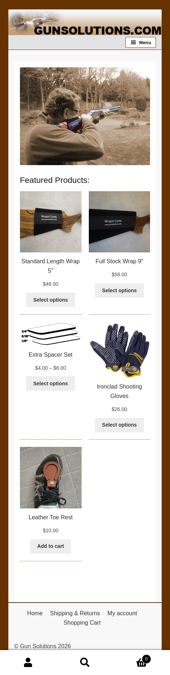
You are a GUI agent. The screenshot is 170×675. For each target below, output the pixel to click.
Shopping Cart (81, 623)
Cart (132, 658)
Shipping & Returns (75, 613)
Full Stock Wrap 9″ (120, 261)
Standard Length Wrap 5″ (50, 266)
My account (122, 613)
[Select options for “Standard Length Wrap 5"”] (50, 300)
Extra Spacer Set (50, 355)
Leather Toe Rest (51, 517)
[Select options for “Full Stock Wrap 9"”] (119, 290)
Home (35, 613)
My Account (28, 662)
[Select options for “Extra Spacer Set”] (50, 383)
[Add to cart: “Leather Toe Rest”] (50, 546)
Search (85, 662)
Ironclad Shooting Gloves (119, 391)
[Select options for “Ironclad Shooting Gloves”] (119, 425)
